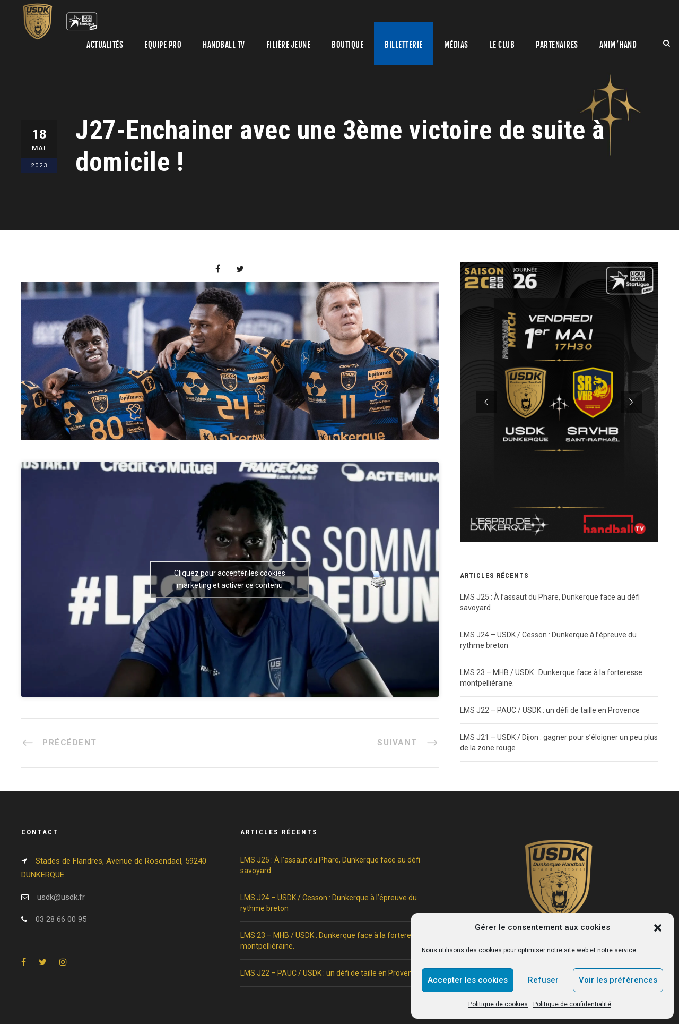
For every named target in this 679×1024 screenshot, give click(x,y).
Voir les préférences (618, 980)
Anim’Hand (618, 45)
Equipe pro (162, 45)
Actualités (104, 45)
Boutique (347, 45)
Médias (456, 45)
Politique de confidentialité (572, 1004)
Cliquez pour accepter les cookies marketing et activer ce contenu (229, 579)
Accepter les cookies (468, 980)
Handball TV (224, 45)
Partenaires (557, 45)
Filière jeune (288, 45)
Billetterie (404, 45)
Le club (502, 45)
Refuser (543, 980)
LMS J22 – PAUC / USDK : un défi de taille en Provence (550, 710)
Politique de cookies (498, 1004)
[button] (657, 928)
